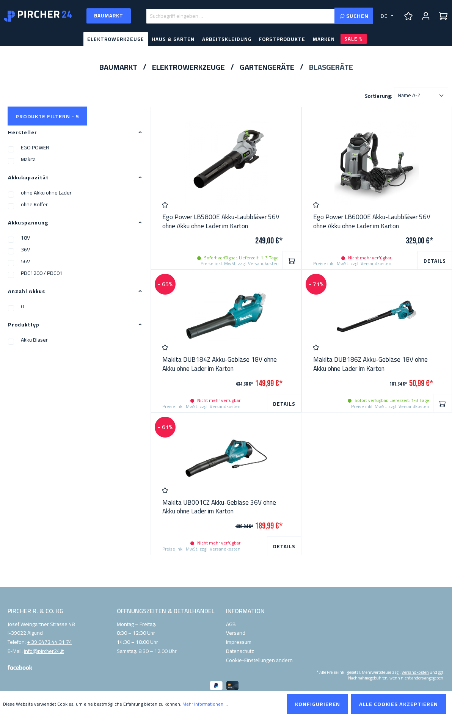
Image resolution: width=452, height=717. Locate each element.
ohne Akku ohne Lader (46, 192)
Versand (235, 633)
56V (25, 261)
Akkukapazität (75, 177)
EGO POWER (35, 147)
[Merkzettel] (408, 16)
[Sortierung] (421, 95)
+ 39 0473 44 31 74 (49, 642)
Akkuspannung (75, 222)
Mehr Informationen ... (205, 704)
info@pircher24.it (44, 651)
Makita (28, 159)
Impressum (238, 642)
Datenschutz (240, 651)
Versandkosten (415, 672)
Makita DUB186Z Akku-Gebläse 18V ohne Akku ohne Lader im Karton (370, 364)
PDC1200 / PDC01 (42, 273)
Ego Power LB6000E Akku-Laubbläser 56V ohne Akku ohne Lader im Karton (371, 222)
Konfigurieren (317, 704)
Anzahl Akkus (75, 291)
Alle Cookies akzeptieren (398, 704)
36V (25, 249)
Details (435, 260)
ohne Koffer (34, 204)
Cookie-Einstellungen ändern (259, 660)
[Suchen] (353, 16)
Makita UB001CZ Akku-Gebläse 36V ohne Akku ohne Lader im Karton (219, 507)
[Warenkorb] (443, 16)
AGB (231, 624)
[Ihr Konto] (426, 16)
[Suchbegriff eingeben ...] (240, 16)
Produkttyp (75, 324)
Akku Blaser (34, 339)
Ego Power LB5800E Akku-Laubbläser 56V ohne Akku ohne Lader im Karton (220, 222)
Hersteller (75, 132)
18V (25, 237)
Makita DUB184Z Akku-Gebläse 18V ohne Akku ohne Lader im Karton (219, 364)
